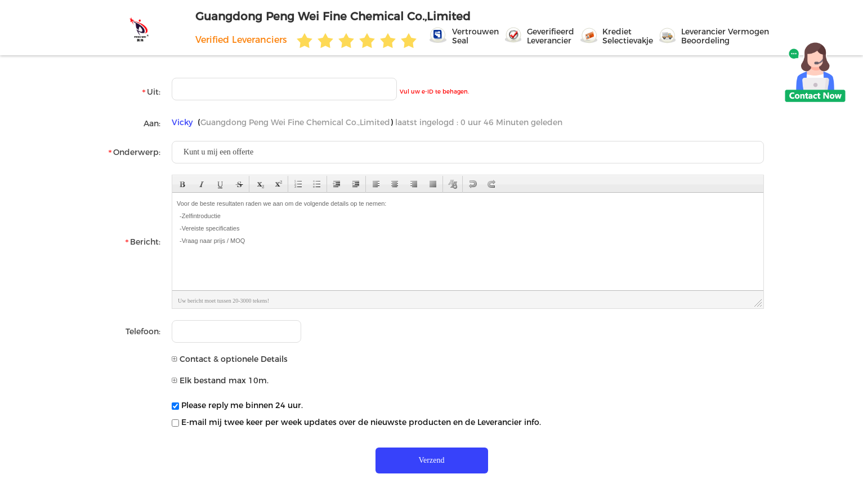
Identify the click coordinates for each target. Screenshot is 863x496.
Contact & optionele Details (230, 359)
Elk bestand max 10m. (220, 380)
